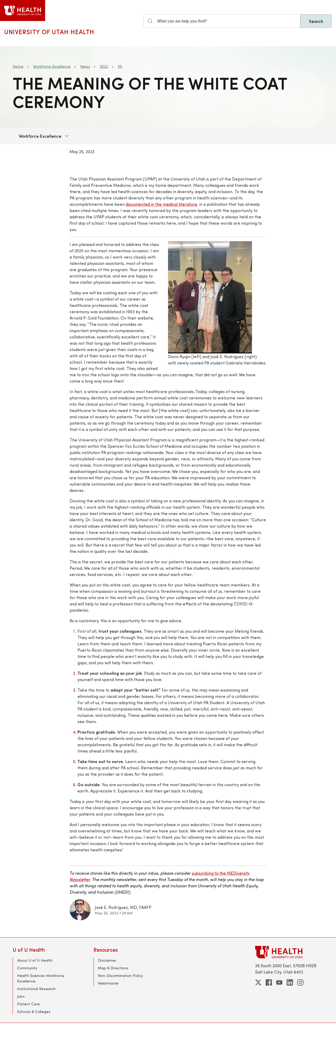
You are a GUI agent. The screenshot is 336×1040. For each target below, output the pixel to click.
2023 (104, 66)
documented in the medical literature (161, 204)
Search (316, 21)
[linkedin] (290, 982)
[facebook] (269, 982)
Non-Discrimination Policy (120, 975)
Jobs (21, 996)
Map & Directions (113, 967)
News (85, 66)
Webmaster (108, 983)
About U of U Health (34, 960)
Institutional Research (36, 988)
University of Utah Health (49, 31)
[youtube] (279, 982)
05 (120, 66)
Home (18, 66)
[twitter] (258, 982)
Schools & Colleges (33, 1011)
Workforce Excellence (52, 66)
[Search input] (222, 21)
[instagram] (300, 982)
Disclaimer (107, 960)
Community (27, 967)
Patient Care (28, 1003)
